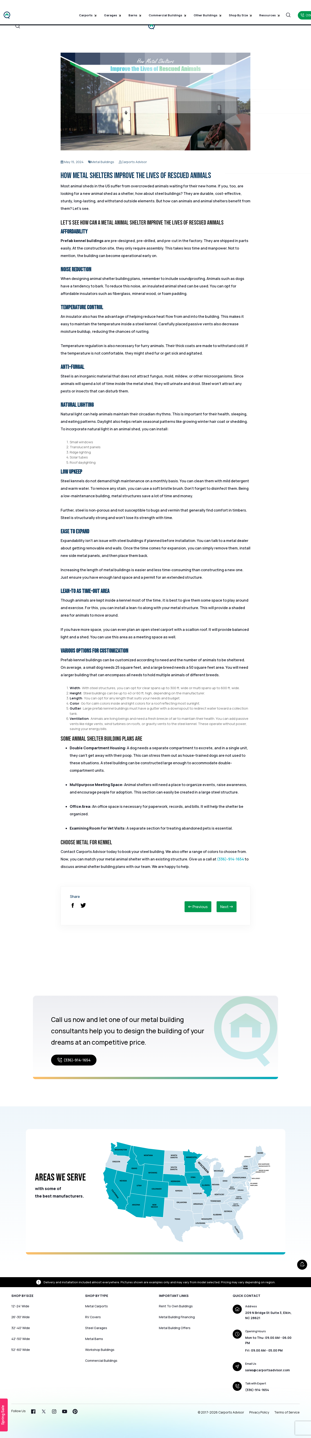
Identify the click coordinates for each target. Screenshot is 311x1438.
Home (110, 22)
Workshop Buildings (99, 1349)
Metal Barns (94, 1339)
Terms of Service (287, 1412)
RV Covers (93, 1317)
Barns (126, 9)
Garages (107, 9)
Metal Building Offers (174, 1328)
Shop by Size (222, 9)
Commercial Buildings (155, 9)
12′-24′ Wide (20, 1306)
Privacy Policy (259, 1412)
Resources (248, 9)
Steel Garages (96, 1328)
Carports (85, 9)
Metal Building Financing (177, 1317)
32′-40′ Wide (20, 1328)
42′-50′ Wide (20, 1339)
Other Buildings (192, 9)
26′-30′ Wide (20, 1317)
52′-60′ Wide (20, 1349)
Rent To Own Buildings (176, 1306)
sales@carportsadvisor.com (267, 1370)
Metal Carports (96, 1306)
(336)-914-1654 (230, 859)
